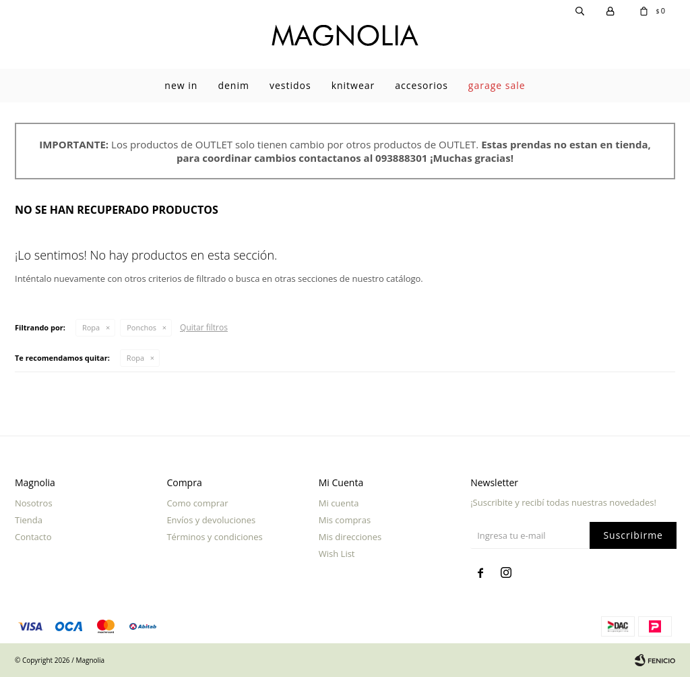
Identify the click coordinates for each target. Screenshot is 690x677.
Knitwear (353, 85)
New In (180, 85)
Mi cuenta (339, 503)
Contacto (33, 537)
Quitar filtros (204, 327)
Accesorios (421, 85)
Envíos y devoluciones (210, 520)
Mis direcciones (350, 537)
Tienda (28, 520)
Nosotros (34, 503)
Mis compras (345, 520)
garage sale (497, 85)
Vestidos (290, 85)
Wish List (337, 554)
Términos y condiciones (214, 537)
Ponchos (141, 327)
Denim (233, 85)
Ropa (91, 327)
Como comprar (197, 503)
